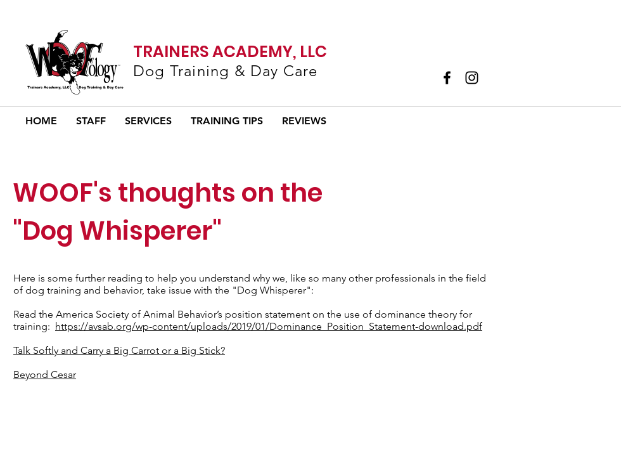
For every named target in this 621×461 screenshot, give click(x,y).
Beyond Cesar (44, 374)
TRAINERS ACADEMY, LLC (230, 52)
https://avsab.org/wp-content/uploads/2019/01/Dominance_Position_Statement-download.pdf (268, 326)
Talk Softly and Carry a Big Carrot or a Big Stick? (119, 350)
